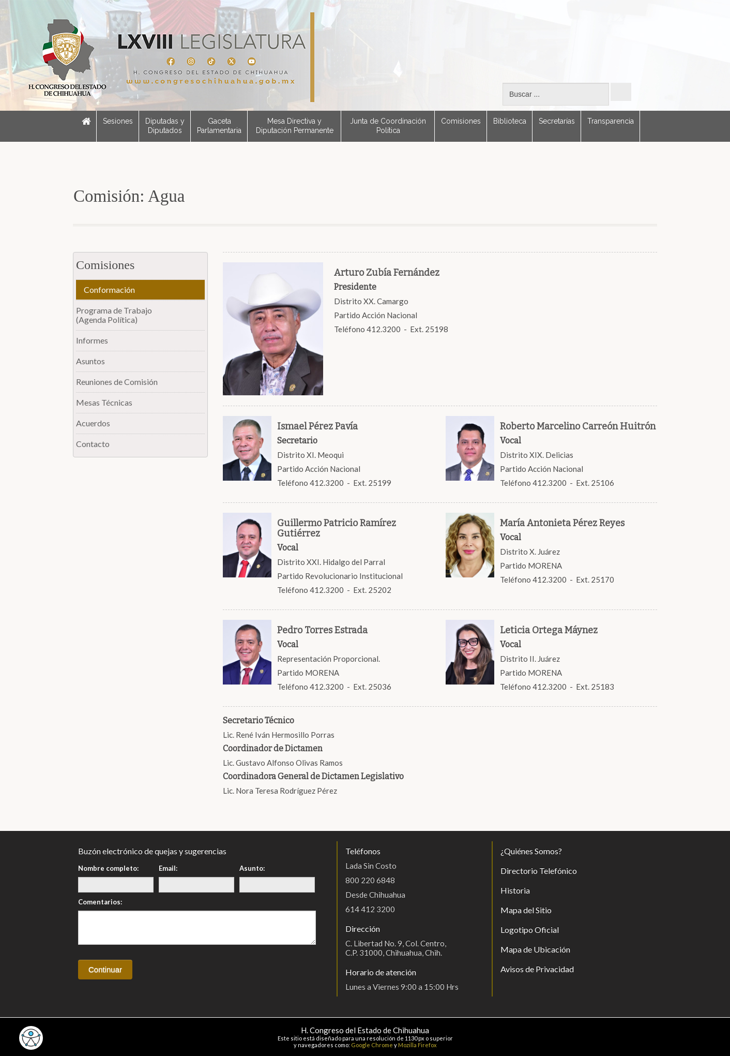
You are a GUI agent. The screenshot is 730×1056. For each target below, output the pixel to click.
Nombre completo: (108, 868)
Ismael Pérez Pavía (317, 426)
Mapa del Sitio (526, 910)
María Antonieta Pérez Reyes (562, 523)
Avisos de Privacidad (537, 969)
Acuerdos (93, 423)
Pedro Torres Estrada (322, 630)
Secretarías (557, 121)
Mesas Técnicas (104, 402)
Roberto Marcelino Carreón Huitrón (578, 426)
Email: (168, 868)
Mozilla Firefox (417, 1045)
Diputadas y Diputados (165, 126)
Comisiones (461, 121)
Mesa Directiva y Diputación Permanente (294, 126)
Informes (92, 340)
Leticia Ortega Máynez (549, 630)
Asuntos (90, 361)
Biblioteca (509, 121)
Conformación (109, 289)
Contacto (93, 444)
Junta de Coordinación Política (388, 126)
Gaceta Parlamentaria (219, 126)
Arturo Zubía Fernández (386, 272)
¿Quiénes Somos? (531, 851)
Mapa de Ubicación (535, 949)
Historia (515, 890)
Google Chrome (372, 1045)
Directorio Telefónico (538, 870)
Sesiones (118, 121)
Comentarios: (100, 902)
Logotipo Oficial (529, 929)
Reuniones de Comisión (117, 381)
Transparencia (610, 121)
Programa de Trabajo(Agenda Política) (114, 314)
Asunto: (252, 868)
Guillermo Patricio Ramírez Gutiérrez (336, 528)
